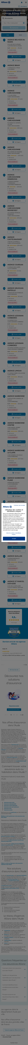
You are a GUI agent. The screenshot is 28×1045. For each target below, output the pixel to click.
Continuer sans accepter (19, 505)
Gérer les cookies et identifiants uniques (13, 533)
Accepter (14, 538)
